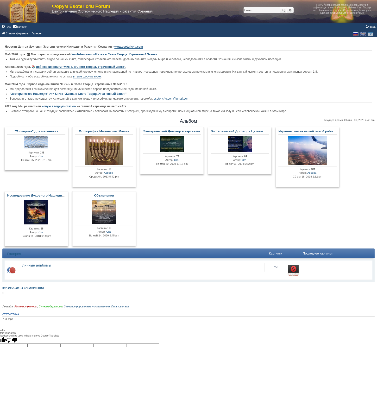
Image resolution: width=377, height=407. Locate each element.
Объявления (104, 195)
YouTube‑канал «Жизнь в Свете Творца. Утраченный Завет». (114, 54)
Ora (40, 156)
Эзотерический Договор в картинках (172, 131)
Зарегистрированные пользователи (87, 306)
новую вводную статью (59, 106)
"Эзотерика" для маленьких (36, 131)
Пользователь (120, 306)
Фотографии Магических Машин (104, 131)
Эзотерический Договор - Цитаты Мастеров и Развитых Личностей (263, 131)
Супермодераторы (51, 306)
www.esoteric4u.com (128, 46)
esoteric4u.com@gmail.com (171, 98)
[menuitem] (6, 26)
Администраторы (25, 306)
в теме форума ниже (87, 76)
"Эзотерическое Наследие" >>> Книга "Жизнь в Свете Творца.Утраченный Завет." (68, 93)
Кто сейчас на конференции (23, 288)
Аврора (108, 172)
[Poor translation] (12, 340)
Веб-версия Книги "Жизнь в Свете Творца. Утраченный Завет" (81, 67)
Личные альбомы (36, 265)
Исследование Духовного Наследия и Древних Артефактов (54, 195)
